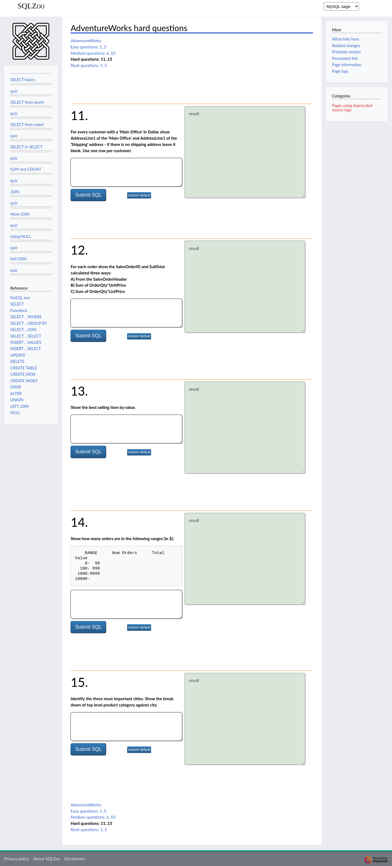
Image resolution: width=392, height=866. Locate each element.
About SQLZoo (46, 858)
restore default (139, 195)
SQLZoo (30, 6)
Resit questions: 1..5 (89, 65)
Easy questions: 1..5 (88, 46)
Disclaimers (74, 858)
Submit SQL (88, 195)
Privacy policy (16, 858)
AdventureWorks (86, 40)
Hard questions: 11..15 (91, 59)
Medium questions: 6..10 (93, 53)
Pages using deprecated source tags (352, 107)
